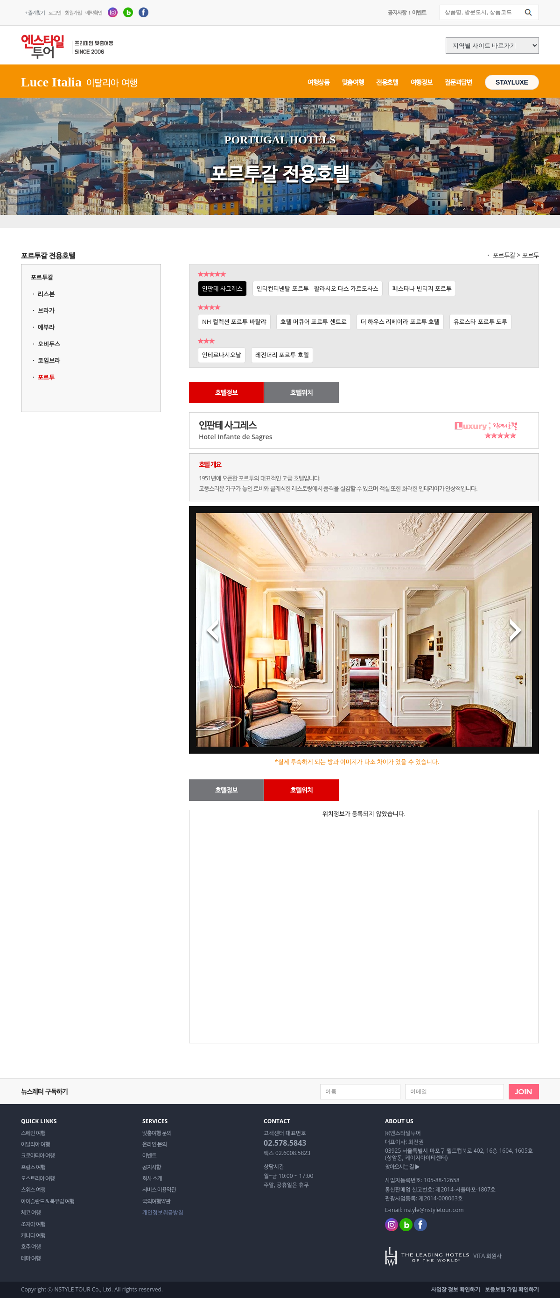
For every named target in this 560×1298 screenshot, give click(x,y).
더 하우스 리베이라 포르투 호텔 (400, 321)
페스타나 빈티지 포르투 (422, 288)
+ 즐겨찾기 (35, 12)
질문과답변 (458, 82)
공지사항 (397, 12)
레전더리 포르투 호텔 (282, 354)
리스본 (46, 294)
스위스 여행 (33, 1189)
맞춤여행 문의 (156, 1133)
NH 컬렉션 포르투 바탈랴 (234, 321)
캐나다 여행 (33, 1235)
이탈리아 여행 (35, 1144)
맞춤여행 (353, 82)
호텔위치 (301, 392)
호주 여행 (31, 1246)
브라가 (46, 310)
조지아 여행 (33, 1224)
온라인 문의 (154, 1144)
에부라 (46, 327)
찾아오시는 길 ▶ (402, 1166)
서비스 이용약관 (159, 1189)
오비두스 (49, 344)
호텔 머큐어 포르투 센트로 (313, 321)
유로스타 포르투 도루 (480, 321)
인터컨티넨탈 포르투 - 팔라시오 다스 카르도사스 (317, 288)
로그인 (55, 12)
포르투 (46, 377)
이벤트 (419, 12)
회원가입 (73, 12)
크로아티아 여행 (38, 1155)
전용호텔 (387, 82)
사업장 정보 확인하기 (455, 1289)
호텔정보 (226, 392)
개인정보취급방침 (162, 1212)
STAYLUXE (512, 82)
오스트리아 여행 (38, 1178)
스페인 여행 (33, 1133)
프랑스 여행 (33, 1167)
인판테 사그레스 (222, 288)
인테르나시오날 (221, 354)
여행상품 (318, 82)
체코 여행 (31, 1212)
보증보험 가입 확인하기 (512, 1289)
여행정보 (422, 82)
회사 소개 (152, 1178)
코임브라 (49, 360)
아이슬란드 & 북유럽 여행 (47, 1201)
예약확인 (93, 12)
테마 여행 (31, 1258)
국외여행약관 (156, 1201)
